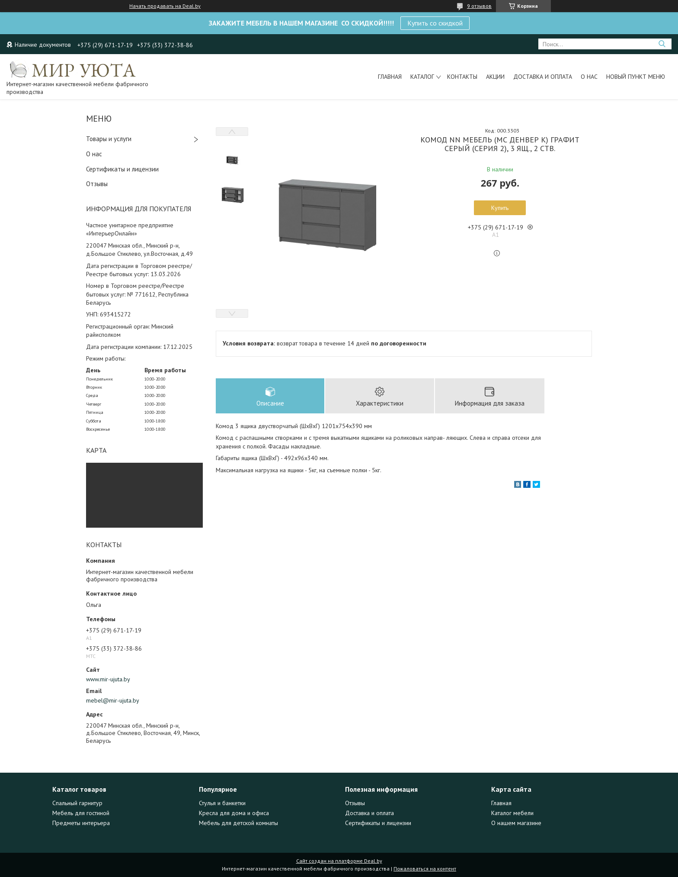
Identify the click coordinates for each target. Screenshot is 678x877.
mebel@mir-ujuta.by (112, 700)
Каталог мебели (512, 813)
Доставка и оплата (542, 77)
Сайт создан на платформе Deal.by (339, 861)
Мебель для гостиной (80, 813)
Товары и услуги (108, 139)
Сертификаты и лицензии (122, 169)
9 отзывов (479, 6)
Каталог (422, 77)
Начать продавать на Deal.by (165, 6)
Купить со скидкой (435, 23)
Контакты (462, 77)
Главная (390, 77)
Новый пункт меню (635, 77)
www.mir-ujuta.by (108, 679)
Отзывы (97, 184)
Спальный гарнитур (77, 803)
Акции (495, 77)
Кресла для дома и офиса (234, 813)
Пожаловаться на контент (424, 868)
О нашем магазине (516, 823)
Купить (499, 208)
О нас (589, 77)
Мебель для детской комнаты (238, 823)
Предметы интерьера (81, 823)
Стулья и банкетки (222, 803)
